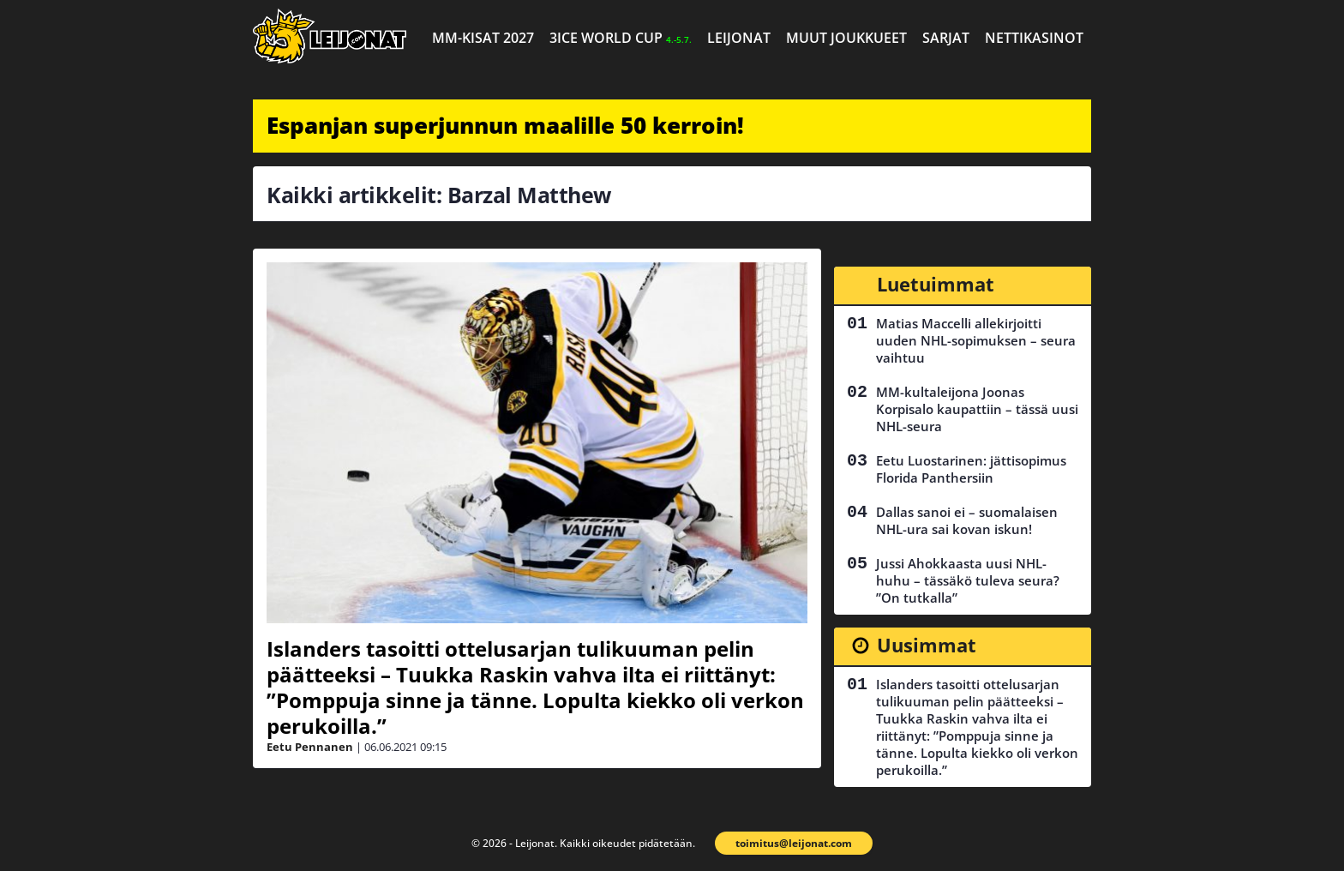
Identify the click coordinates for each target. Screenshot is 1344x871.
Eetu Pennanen (310, 746)
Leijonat (739, 37)
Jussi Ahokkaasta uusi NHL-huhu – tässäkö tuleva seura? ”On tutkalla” (967, 580)
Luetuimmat (935, 284)
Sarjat (945, 37)
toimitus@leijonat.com (793, 843)
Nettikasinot (1034, 37)
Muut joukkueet (846, 37)
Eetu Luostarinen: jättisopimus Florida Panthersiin (971, 469)
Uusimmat (926, 645)
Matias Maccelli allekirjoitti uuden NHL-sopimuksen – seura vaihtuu (976, 340)
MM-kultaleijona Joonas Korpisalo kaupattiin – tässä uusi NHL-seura (977, 409)
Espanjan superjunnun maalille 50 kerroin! (505, 125)
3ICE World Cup (620, 37)
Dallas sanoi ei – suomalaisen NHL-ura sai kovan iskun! (967, 520)
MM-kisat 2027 (483, 37)
